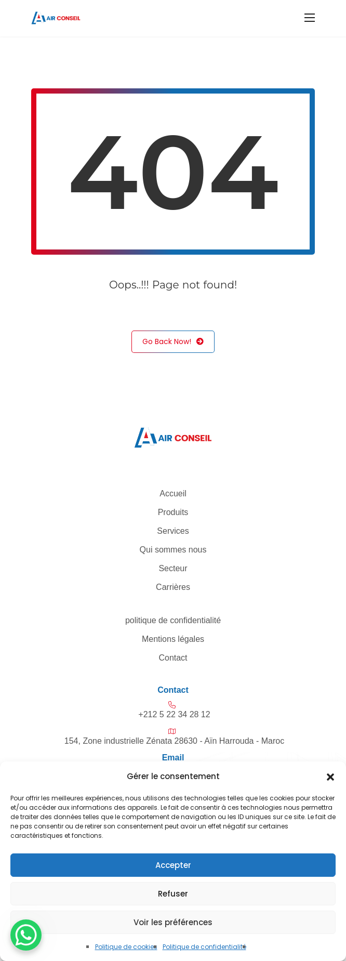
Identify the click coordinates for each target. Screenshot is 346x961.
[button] (330, 776)
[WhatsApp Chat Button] (26, 935)
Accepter (173, 865)
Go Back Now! (173, 341)
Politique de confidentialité (204, 946)
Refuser (173, 893)
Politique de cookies (126, 946)
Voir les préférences (173, 922)
